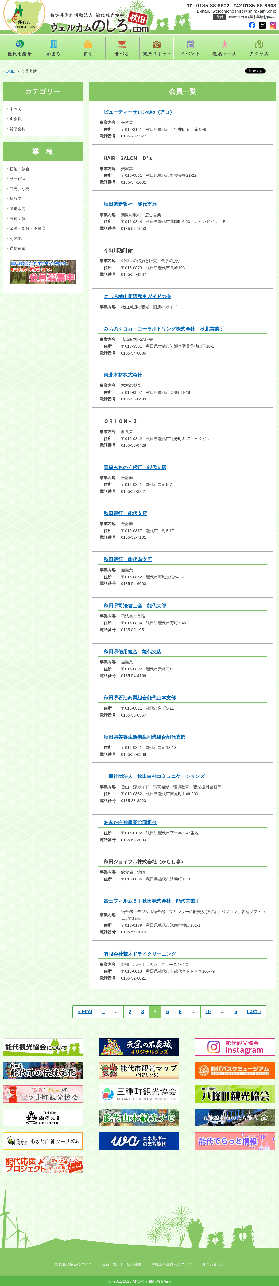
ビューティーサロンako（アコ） (139, 112)
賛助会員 (18, 129)
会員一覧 (109, 1264)
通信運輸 (18, 248)
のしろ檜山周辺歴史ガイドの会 (137, 296)
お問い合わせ (213, 1264)
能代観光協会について (73, 1264)
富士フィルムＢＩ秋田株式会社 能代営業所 (152, 901)
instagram (273, 25)
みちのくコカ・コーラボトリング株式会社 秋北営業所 (164, 329)
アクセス (259, 48)
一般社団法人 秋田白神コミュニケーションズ (154, 776)
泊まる (54, 48)
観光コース (225, 48)
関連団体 (18, 218)
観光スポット (157, 48)
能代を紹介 (20, 48)
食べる (122, 48)
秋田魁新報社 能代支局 (130, 204)
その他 (16, 238)
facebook (252, 25)
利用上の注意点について (171, 1264)
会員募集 (133, 1264)
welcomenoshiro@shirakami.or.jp (244, 11)
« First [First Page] (85, 1011)
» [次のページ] (236, 1011)
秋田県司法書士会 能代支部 (135, 605)
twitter (262, 25)
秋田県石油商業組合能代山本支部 (140, 698)
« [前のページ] (103, 1011)
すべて (16, 109)
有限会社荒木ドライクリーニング (140, 954)
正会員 (16, 118)
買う (88, 48)
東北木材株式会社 (123, 375)
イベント (191, 48)
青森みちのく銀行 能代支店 (135, 467)
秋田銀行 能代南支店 (128, 559)
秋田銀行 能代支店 (125, 513)
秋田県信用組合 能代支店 (132, 651)
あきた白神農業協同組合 (130, 822)
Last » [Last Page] (254, 1011)
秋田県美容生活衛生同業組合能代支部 (144, 737)
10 (208, 1011)
